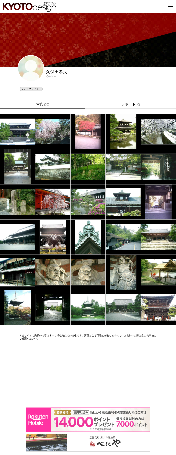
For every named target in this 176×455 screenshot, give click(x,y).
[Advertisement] (88, 374)
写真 (42, 104)
